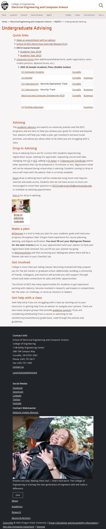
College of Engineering (23, 4)
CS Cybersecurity (30, 83)
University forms (25, 59)
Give (18, 495)
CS (28, 160)
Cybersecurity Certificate (73, 160)
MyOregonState (23, 252)
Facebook (18, 387)
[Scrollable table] (56, 90)
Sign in (16, 195)
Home (4, 21)
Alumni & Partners (21, 518)
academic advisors (26, 127)
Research (24, 15)
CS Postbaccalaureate (32, 107)
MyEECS (49, 15)
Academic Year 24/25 (30, 55)
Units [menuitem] (100, 15)
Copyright (8, 522)
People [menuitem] (77, 15)
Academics (13, 15)
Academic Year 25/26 (30, 51)
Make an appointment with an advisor (36, 40)
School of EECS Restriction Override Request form (41, 43)
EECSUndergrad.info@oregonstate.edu (72, 185)
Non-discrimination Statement (18, 526)
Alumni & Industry (37, 15)
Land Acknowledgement (25, 372)
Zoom (16, 178)
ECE (35, 160)
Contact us (18, 366)
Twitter (16, 399)
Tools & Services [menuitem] (89, 15)
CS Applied (26, 77)
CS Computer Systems (32, 72)
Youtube (17, 403)
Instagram (18, 391)
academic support (62, 310)
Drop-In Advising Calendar (19, 218)
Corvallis (76, 72)
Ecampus (88, 77)
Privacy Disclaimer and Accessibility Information (73, 522)
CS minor (52, 160)
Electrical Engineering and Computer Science (40, 7)
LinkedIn (17, 395)
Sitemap (41, 526)
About (4, 15)
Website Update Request (25, 412)
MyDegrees (17, 233)
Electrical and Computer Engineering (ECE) (43, 95)
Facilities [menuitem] (68, 15)
